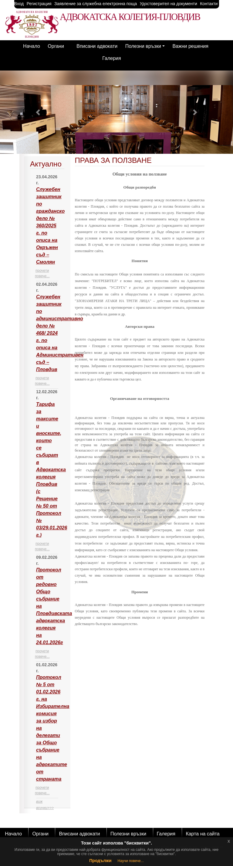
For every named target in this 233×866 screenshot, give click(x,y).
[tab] (47, 482)
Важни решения (190, 46)
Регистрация (39, 3)
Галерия (111, 58)
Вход (19, 3)
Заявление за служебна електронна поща (95, 3)
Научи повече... (131, 861)
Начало (31, 46)
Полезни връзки (143, 46)
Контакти (209, 3)
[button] (38, 112)
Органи (56, 46)
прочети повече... (42, 273)
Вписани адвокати (96, 46)
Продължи (100, 860)
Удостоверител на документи (168, 3)
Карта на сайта (202, 833)
